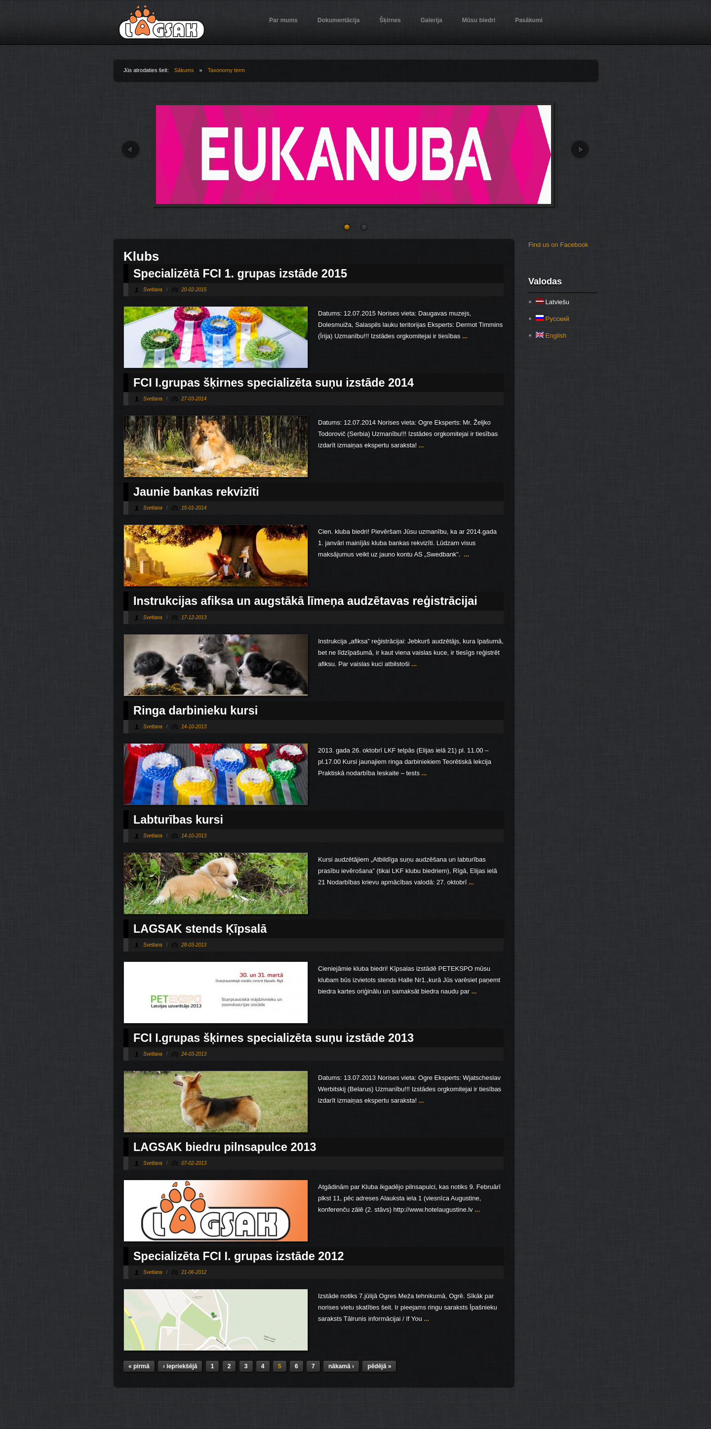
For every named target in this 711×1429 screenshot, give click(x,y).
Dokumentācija (338, 20)
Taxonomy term (226, 70)
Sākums (184, 70)
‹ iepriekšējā (180, 1366)
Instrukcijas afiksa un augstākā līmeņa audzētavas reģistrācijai (305, 601)
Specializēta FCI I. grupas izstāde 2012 (238, 1256)
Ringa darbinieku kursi (195, 710)
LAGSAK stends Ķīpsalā (200, 928)
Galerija (431, 20)
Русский (552, 318)
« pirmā (139, 1366)
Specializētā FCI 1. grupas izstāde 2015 (240, 273)
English (551, 335)
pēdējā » (379, 1366)
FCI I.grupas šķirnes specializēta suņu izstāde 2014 (273, 382)
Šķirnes (389, 20)
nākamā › (341, 1366)
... (463, 336)
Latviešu (552, 302)
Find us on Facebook (558, 244)
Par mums (283, 20)
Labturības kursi (178, 819)
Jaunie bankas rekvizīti (196, 491)
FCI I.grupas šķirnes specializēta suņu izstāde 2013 (273, 1038)
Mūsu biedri (478, 20)
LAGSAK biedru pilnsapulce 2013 (224, 1147)
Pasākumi (529, 20)
